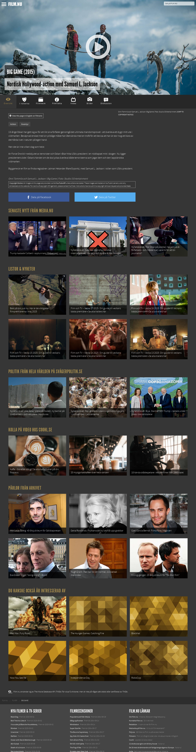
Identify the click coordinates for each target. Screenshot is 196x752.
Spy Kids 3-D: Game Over (79, 701)
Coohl (131, 705)
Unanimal (14, 697)
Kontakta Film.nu (136, 686)
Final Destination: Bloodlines (22, 731)
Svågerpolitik (134, 738)
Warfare (14, 701)
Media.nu (132, 731)
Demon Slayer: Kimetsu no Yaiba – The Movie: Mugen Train (33, 720)
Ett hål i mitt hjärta (77, 709)
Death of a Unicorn (18, 713)
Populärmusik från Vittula (80, 682)
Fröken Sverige (75, 732)
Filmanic (132, 701)
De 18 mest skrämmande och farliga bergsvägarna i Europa (151, 713)
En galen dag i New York (79, 716)
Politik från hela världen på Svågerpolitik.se (45, 360)
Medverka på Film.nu (137, 693)
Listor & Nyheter (21, 265)
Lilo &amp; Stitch (17, 742)
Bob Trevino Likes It (18, 686)
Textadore (133, 727)
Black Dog (14, 682)
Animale (14, 727)
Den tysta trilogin (17, 716)
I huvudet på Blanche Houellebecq (24, 690)
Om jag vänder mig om (78, 728)
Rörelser (14, 693)
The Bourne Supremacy (79, 697)
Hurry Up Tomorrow (18, 735)
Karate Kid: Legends (18, 746)
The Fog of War (75, 713)
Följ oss (132, 697)
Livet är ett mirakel (77, 720)
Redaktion (133, 690)
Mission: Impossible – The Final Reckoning (27, 739)
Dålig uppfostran (76, 686)
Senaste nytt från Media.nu (30, 211)
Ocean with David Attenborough (23, 705)
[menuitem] (5, 665)
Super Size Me (75, 693)
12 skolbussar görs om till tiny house (143, 709)
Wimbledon (74, 690)
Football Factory (76, 724)
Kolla (131, 716)
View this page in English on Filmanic (25, 116)
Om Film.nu (133, 682)
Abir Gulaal (15, 709)
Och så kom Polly (76, 705)
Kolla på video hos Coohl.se (30, 414)
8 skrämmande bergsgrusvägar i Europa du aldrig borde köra (152, 720)
